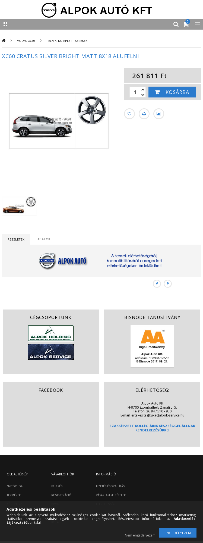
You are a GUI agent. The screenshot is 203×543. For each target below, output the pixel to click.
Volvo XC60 (26, 41)
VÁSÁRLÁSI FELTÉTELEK (111, 495)
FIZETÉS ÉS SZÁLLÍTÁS (110, 486)
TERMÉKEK (14, 495)
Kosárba (177, 92)
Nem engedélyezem (140, 535)
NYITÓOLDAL (15, 486)
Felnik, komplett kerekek (67, 41)
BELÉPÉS (56, 486)
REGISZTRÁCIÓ (61, 495)
